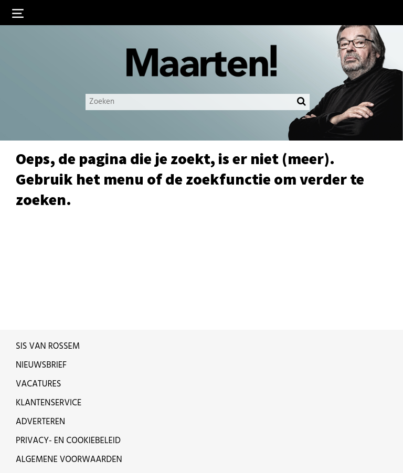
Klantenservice (48, 403)
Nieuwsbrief (41, 365)
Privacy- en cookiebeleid (68, 441)
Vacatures (38, 384)
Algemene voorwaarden (69, 460)
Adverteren (40, 422)
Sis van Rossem (48, 346)
